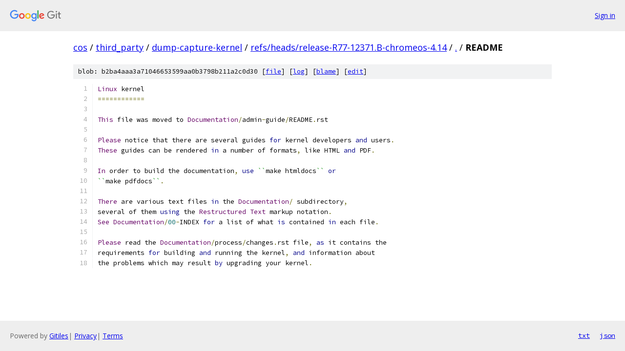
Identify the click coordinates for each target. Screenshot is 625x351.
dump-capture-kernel (197, 47)
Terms (113, 335)
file (273, 71)
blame (326, 71)
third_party (120, 47)
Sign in (605, 15)
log (299, 71)
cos (80, 47)
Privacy (85, 335)
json (607, 335)
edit (355, 71)
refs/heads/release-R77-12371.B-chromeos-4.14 (348, 47)
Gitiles (58, 335)
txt (584, 335)
